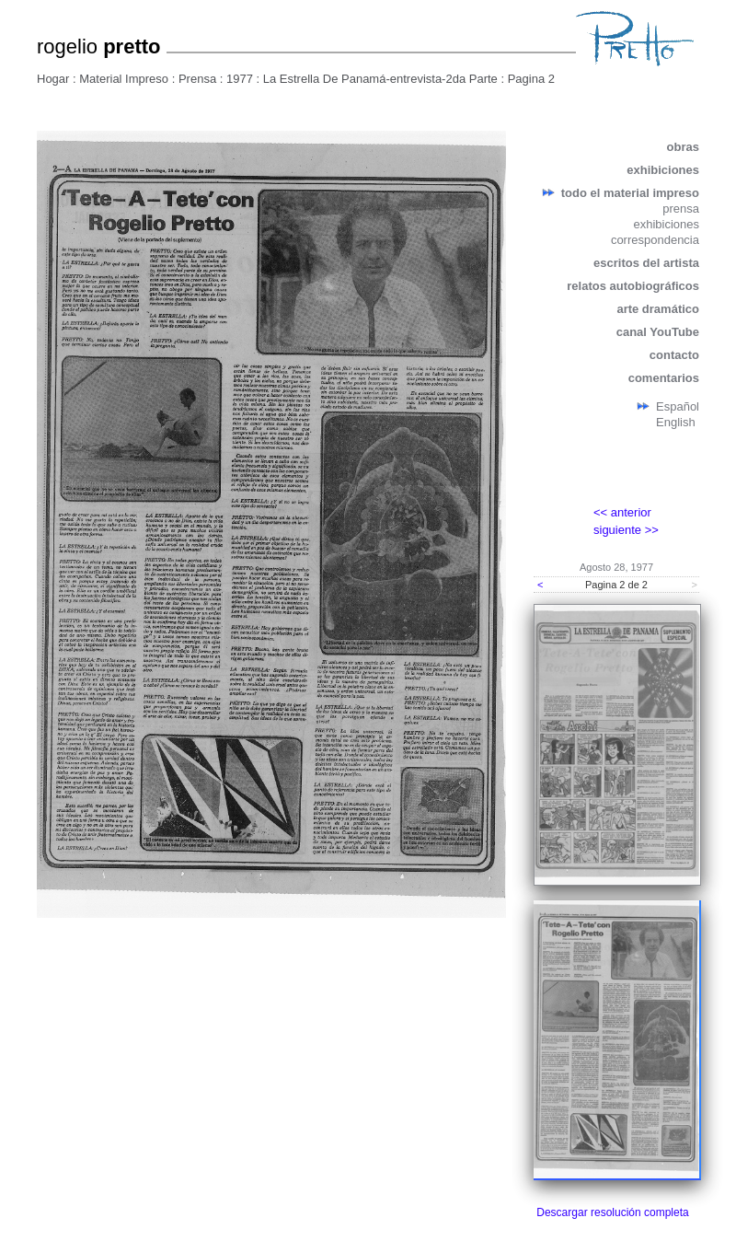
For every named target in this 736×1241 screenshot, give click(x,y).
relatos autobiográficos (633, 286)
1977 (239, 79)
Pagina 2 (531, 79)
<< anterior (622, 512)
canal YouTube (657, 332)
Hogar (53, 79)
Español (677, 406)
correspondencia (655, 240)
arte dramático (657, 309)
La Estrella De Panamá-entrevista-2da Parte (380, 79)
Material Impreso (123, 79)
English (676, 422)
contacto (674, 355)
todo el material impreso (630, 193)
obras (683, 147)
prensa (680, 208)
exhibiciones (663, 170)
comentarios (663, 378)
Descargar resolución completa (612, 1212)
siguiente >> (626, 530)
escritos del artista (646, 263)
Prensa (197, 79)
